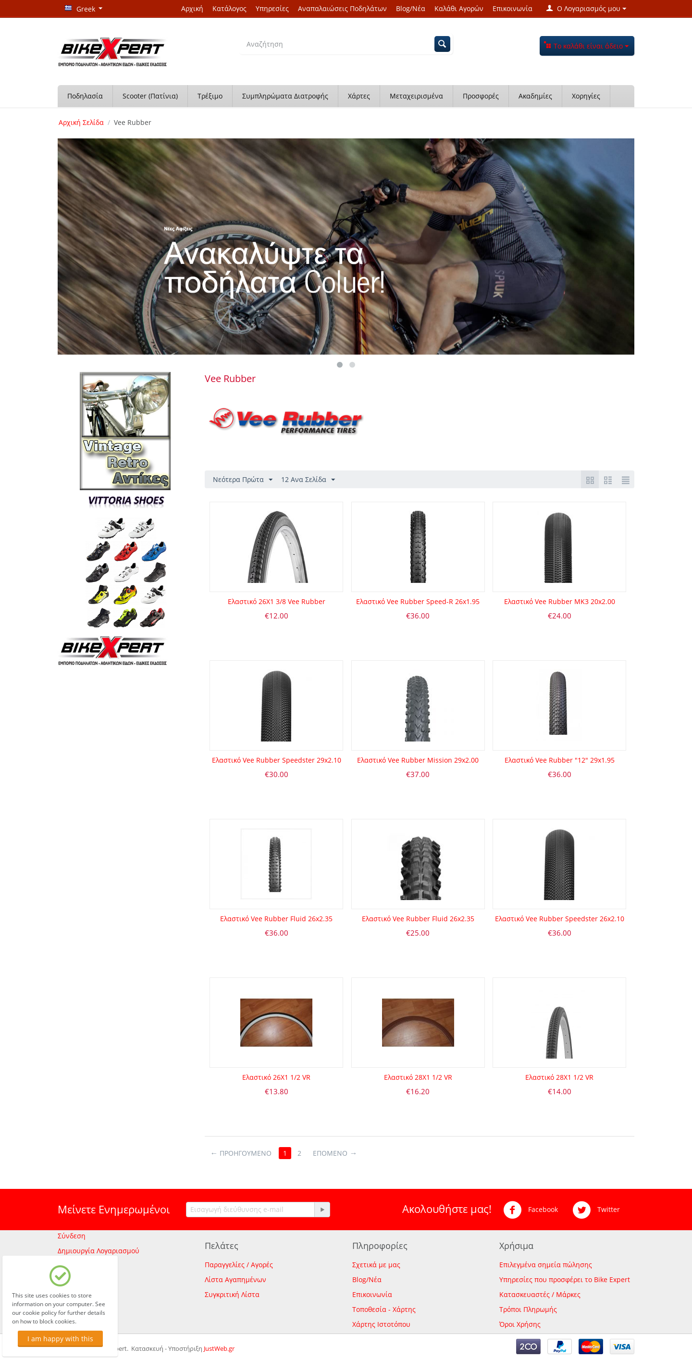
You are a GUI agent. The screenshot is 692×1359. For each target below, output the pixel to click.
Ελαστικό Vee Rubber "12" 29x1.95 (560, 760)
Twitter (596, 1210)
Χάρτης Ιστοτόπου (381, 1324)
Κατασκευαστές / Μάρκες (540, 1294)
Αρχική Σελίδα (81, 122)
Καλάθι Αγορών (458, 8)
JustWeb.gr (219, 1348)
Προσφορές (481, 95)
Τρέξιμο (210, 95)
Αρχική (192, 8)
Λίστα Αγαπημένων (235, 1279)
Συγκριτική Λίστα (232, 1294)
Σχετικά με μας (376, 1264)
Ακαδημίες (535, 95)
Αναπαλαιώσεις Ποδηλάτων (342, 8)
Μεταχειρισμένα (416, 95)
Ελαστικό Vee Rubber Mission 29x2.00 (418, 760)
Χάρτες (359, 95)
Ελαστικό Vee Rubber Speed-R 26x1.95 (418, 601)
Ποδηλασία (85, 95)
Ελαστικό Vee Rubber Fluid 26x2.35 (276, 918)
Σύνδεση (72, 1235)
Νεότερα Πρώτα (242, 480)
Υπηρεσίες (272, 8)
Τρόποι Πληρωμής (528, 1309)
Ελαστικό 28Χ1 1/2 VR (418, 1077)
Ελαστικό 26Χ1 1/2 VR (276, 1077)
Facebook (530, 1210)
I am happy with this (60, 1338)
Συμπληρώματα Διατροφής (285, 95)
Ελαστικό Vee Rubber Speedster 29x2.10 (276, 760)
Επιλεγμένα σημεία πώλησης (545, 1264)
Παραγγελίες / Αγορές (239, 1264)
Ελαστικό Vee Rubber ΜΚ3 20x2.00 (559, 601)
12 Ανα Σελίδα (308, 480)
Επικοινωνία (512, 8)
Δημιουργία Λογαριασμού (98, 1250)
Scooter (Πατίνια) (150, 95)
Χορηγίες (586, 95)
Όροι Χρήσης (520, 1324)
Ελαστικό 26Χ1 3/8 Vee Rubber (276, 601)
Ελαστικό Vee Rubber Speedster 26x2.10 (559, 918)
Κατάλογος (229, 8)
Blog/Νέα (410, 8)
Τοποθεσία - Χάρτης (384, 1309)
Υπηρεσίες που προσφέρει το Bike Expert (564, 1279)
